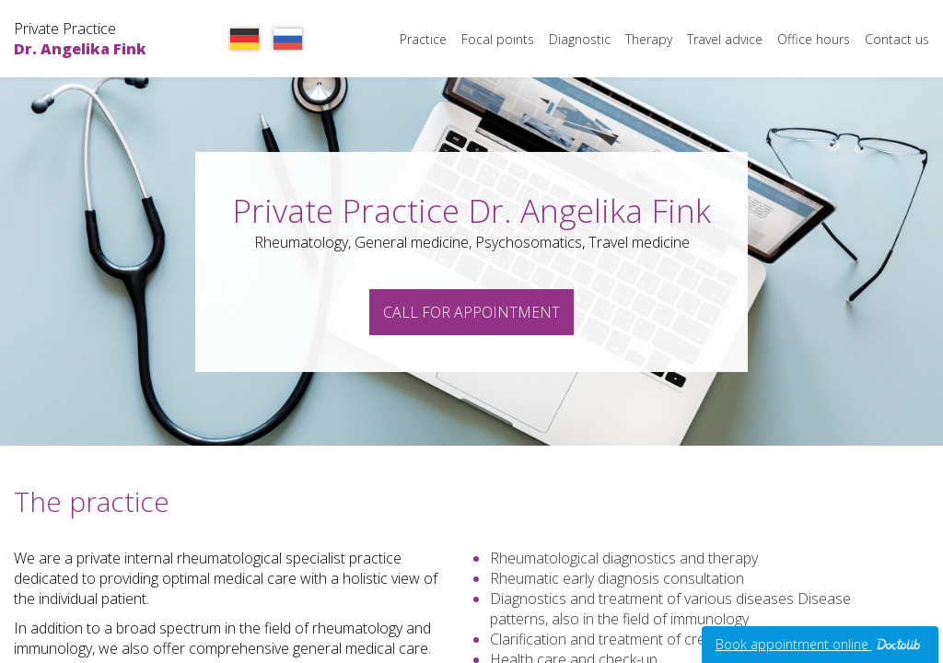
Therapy (648, 39)
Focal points (497, 39)
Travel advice (725, 39)
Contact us (897, 39)
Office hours (813, 39)
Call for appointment (471, 312)
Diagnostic (580, 39)
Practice (423, 39)
